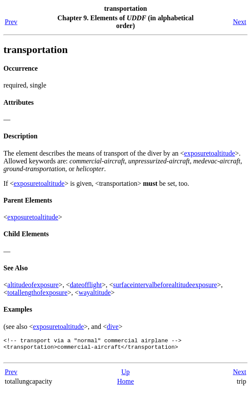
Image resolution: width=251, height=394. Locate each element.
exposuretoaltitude (209, 153)
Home (125, 385)
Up (125, 375)
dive (113, 326)
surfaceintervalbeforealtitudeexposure (165, 284)
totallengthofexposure (37, 292)
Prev (11, 21)
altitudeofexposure (33, 284)
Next (239, 21)
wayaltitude (95, 292)
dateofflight (86, 284)
